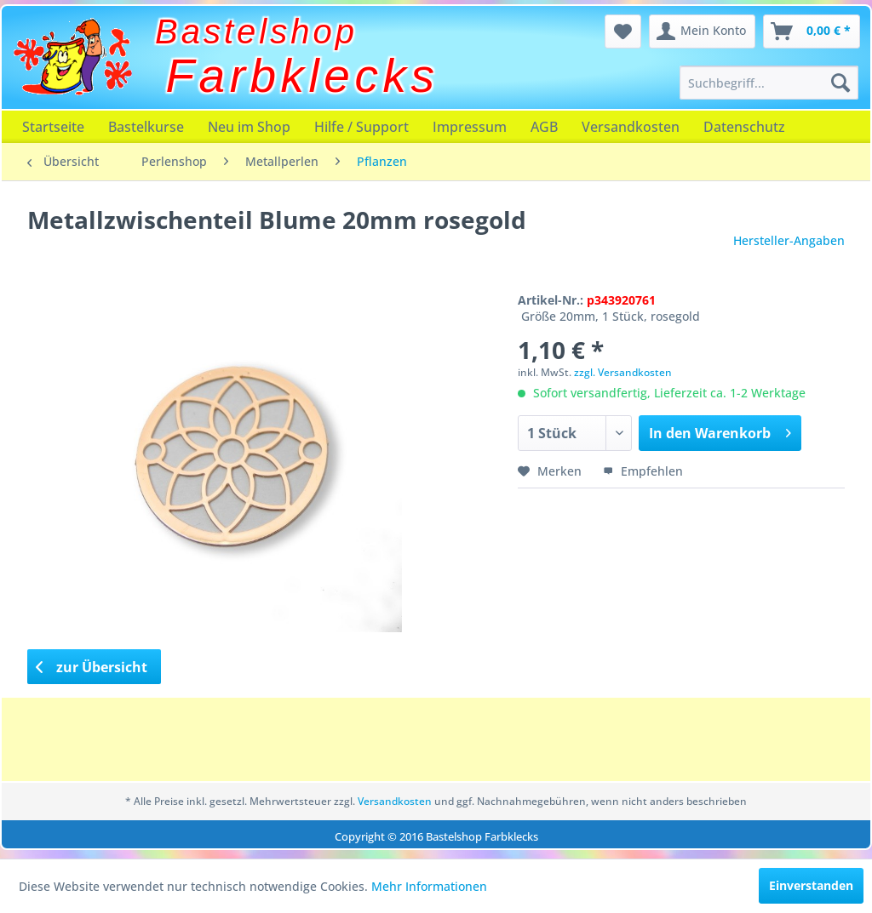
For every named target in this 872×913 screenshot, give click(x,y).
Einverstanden (811, 885)
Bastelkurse (146, 126)
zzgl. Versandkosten (623, 372)
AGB (544, 126)
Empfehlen (643, 471)
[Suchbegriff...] (769, 83)
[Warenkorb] (811, 31)
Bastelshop (256, 31)
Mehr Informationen (429, 886)
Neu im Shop (249, 126)
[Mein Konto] (702, 31)
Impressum (470, 126)
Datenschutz (744, 126)
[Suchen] (840, 83)
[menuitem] (769, 83)
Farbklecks (302, 75)
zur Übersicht (92, 667)
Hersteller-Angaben (789, 240)
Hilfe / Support (361, 126)
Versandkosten (631, 126)
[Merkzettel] (623, 31)
